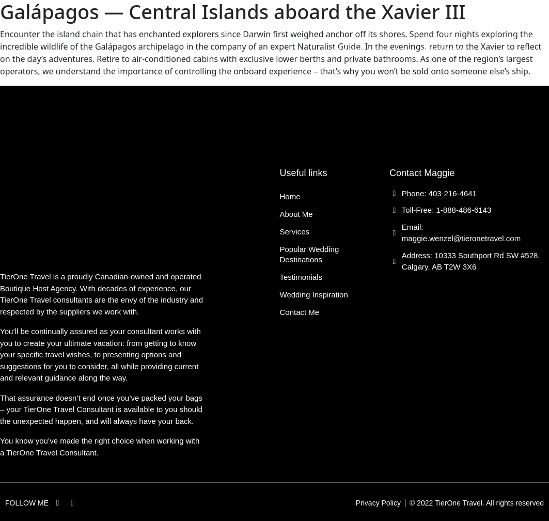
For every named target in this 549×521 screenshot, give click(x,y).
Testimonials (439, 27)
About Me (213, 27)
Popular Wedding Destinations (343, 27)
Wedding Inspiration (372, 51)
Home (177, 27)
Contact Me (442, 51)
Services (256, 27)
